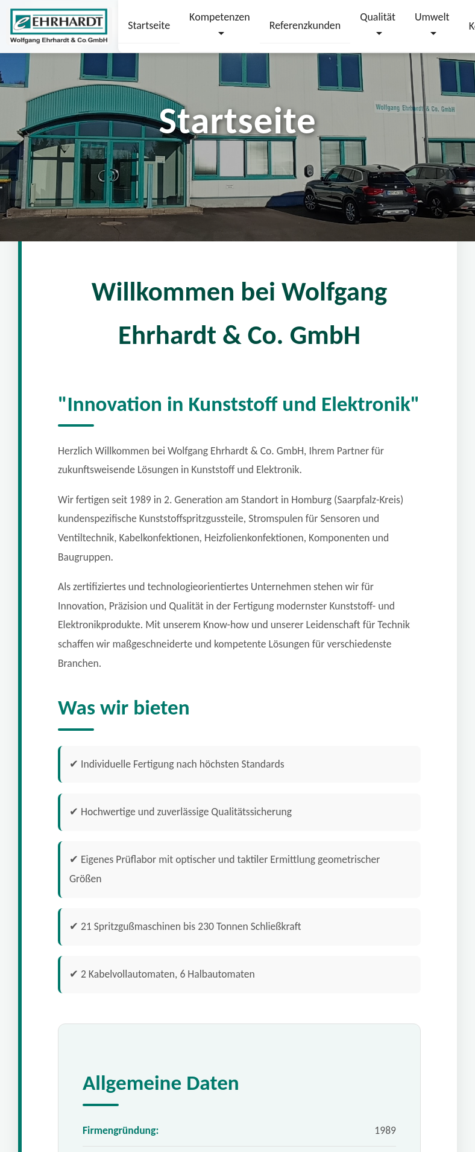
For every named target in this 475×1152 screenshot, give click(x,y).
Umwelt (432, 17)
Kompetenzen (219, 17)
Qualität (377, 17)
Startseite (149, 25)
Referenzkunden (305, 25)
